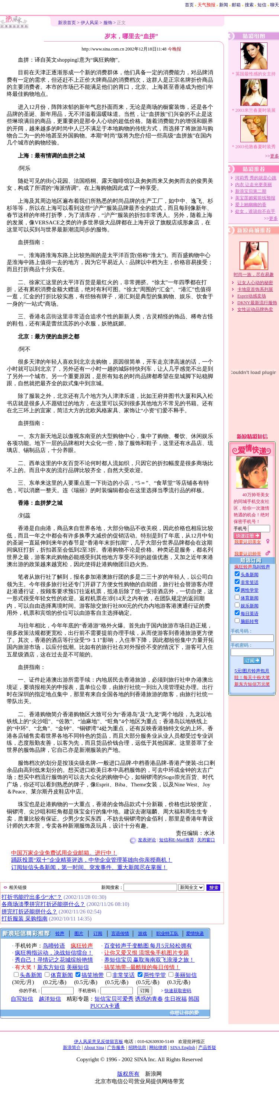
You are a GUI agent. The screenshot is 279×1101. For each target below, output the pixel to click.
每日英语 (250, 613)
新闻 (223, 4)
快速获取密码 (177, 990)
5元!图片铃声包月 (252, 670)
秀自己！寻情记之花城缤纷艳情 (54, 960)
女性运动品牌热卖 (255, 309)
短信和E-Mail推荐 (176, 839)
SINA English (182, 1047)
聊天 (274, 4)
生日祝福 (175, 999)
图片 (78, 933)
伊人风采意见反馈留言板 (98, 1041)
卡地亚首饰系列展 (255, 289)
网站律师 (158, 1047)
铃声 (59, 933)
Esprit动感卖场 (251, 296)
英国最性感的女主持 (255, 74)
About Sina (94, 1047)
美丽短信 (78, 967)
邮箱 (236, 4)
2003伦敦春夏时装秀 (255, 146)
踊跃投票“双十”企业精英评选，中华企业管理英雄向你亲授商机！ (91, 860)
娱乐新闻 (250, 605)
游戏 (142, 933)
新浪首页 (67, 22)
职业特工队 (167, 933)
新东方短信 (51, 967)
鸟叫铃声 (261, 566)
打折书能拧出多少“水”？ (31, 897)
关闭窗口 (206, 839)
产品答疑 (207, 1047)
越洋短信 (50, 999)
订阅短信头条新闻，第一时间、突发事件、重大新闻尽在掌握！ (89, 867)
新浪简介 (72, 1047)
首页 (189, 4)
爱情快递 (195, 933)
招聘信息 (137, 1047)
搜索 (249, 4)
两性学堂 (155, 975)
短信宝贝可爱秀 (114, 999)
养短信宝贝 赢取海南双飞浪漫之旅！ (149, 960)
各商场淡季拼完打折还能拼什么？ (43, 904)
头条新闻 (31, 975)
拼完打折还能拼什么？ (29, 912)
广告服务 (116, 1047)
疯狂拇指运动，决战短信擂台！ (54, 953)
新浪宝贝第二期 (250, 191)
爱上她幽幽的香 (250, 204)
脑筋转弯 (250, 621)
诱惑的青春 (149, 999)
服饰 (107, 22)
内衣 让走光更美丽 (253, 184)
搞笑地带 (92, 975)
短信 (261, 4)
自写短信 (22, 999)
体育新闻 (62, 975)
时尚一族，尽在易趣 (254, 274)
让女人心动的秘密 (255, 282)
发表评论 (147, 839)
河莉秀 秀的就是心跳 (255, 178)
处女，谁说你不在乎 (255, 211)
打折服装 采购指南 (24, 919)
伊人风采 (90, 22)
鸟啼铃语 (54, 946)
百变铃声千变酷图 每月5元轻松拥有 (148, 946)
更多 (274, 156)
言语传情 (120, 933)
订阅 (97, 933)
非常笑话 (123, 975)
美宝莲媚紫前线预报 (255, 198)
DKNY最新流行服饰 (257, 302)
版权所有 (128, 1074)
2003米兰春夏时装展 (255, 110)
